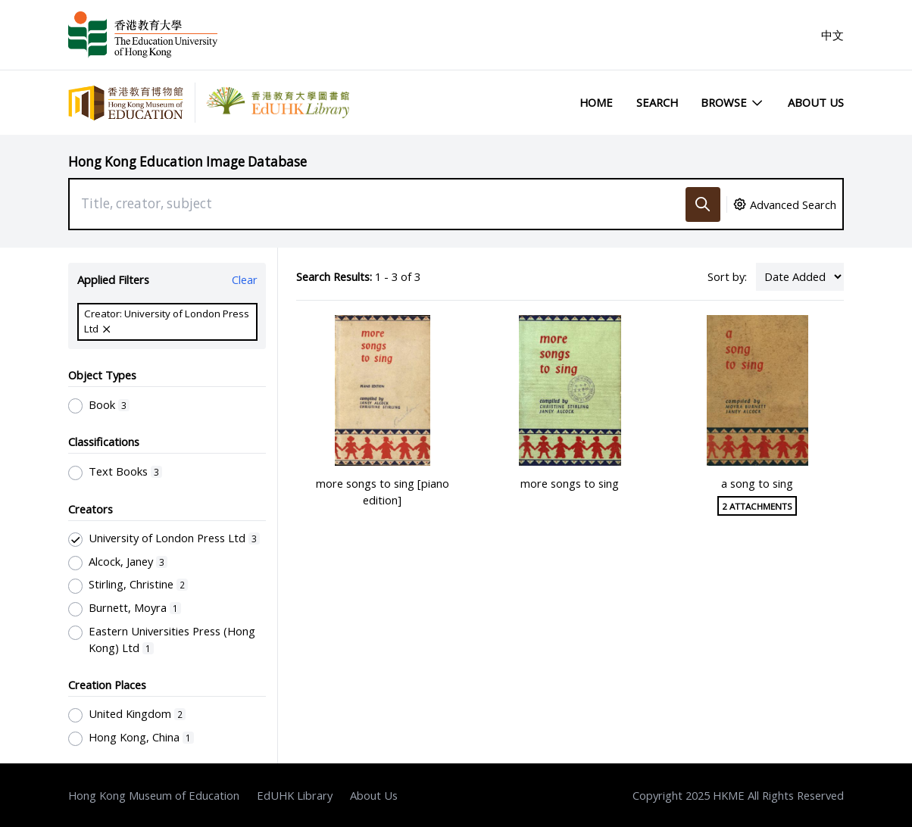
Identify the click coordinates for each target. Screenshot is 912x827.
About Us (816, 102)
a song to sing (757, 483)
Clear (245, 279)
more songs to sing (569, 483)
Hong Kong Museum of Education (153, 795)
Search (657, 102)
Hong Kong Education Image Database (187, 161)
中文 (832, 34)
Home (596, 102)
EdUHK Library (295, 795)
